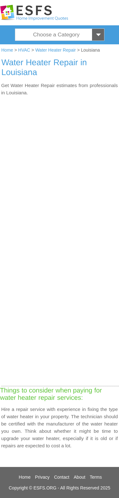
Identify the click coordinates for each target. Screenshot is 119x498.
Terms (96, 477)
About (79, 477)
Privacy (42, 477)
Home (7, 50)
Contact (61, 477)
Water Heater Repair (55, 50)
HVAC (24, 50)
